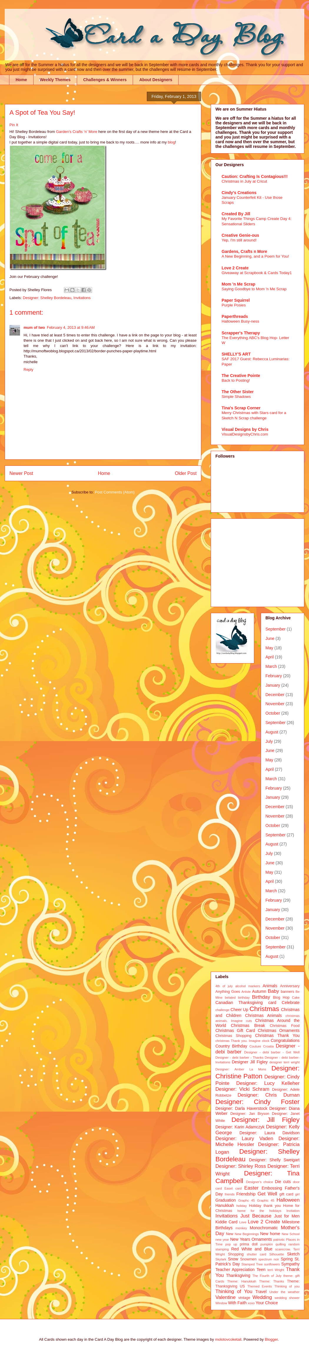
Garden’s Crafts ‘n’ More (76, 131)
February (273, 675)
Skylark (220, 1259)
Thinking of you (287, 1286)
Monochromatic (264, 1227)
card (272, 1002)
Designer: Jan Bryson (249, 1114)
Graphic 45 (265, 1200)
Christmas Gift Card (235, 1030)
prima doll (249, 1244)
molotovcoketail (228, 1339)
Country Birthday (231, 1046)
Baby (273, 991)
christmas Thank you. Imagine (237, 1041)
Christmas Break (248, 1025)
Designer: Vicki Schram (242, 1089)
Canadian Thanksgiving (239, 1002)
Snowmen (248, 1259)
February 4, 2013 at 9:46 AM (71, 327)
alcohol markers (247, 986)
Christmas (264, 1009)
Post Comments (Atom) (114, 492)
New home (270, 1233)
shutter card (256, 1254)
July (269, 741)
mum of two (34, 327)
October (272, 713)
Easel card (233, 1188)
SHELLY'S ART (236, 354)
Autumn (259, 991)
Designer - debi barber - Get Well (272, 1052)
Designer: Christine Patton (257, 1072)
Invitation (293, 1210)
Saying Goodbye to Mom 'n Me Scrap (254, 289)
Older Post (186, 473)
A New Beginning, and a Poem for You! (255, 256)
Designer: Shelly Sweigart (274, 1159)
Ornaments (262, 1239)
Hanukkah (224, 1205)
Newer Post (21, 473)
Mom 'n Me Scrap (238, 284)
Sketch (293, 1254)
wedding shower (287, 1298)
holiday (241, 1205)
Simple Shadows (236, 396)
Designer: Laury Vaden (244, 1138)
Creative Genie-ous (240, 235)
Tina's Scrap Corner (241, 408)
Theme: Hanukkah (241, 1281)
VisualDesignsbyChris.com (245, 434)
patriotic (279, 1239)
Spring (287, 1259)
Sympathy (290, 1264)
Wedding (262, 1297)
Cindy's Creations (239, 192)
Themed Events (259, 1286)
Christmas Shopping (233, 1036)
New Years (240, 1239)
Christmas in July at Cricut (244, 181)
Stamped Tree (252, 1264)
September (275, 629)
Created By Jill (236, 213)
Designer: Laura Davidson (270, 1132)
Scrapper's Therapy (241, 333)
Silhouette (276, 1254)
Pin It (13, 125)
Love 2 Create (235, 268)
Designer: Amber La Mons (240, 1069)
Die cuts (283, 1181)
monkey (241, 1228)
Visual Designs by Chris (245, 429)
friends (230, 1194)
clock (266, 1041)
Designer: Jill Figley (265, 1119)
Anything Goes (227, 992)
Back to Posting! (236, 380)
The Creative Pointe (241, 375)
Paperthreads (235, 316)
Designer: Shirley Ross (240, 1166)
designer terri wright (284, 1062)
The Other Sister (238, 391)
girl (297, 1194)
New (229, 1234)
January (272, 685)
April (269, 657)
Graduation (225, 1200)
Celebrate (291, 1002)
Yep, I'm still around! (239, 240)
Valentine (225, 1297)
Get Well (267, 1194)
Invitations (82, 298)
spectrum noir (268, 1259)
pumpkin (266, 1244)
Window (221, 1303)
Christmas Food (285, 1026)
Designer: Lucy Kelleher (268, 1083)
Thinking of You (233, 1291)
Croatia (268, 1046)
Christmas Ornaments (279, 1030)
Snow (233, 1259)
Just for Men (287, 1216)
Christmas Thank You (277, 1035)
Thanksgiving (238, 1275)
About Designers (155, 79)
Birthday (261, 997)
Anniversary (290, 986)
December (275, 694)
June (269, 638)
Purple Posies (234, 305)
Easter (251, 1188)
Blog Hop (281, 997)
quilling (280, 1244)
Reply (28, 369)
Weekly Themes (55, 79)
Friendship (245, 1194)
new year (222, 1239)
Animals (270, 985)
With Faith (237, 1302)
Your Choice (267, 1302)
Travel (261, 1291)
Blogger (271, 1339)
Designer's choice (259, 1182)
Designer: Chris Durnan (268, 1095)
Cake (296, 997)
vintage (244, 1298)
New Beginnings (247, 1234)
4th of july (224, 986)
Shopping (235, 1254)
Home (21, 79)
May (269, 648)
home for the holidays (259, 1210)
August (271, 732)
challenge (222, 1010)
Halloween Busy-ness (240, 321)
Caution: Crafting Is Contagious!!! (255, 176)
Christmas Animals (263, 1015)
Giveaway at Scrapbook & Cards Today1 (257, 273)
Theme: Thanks (271, 1281)
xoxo (251, 1303)
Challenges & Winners (105, 79)
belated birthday (237, 997)
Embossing (272, 1188)
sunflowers (272, 1264)
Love (242, 1222)
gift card (286, 1194)
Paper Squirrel (236, 300)
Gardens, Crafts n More (244, 251)
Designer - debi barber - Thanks (239, 1057)
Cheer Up (239, 1009)
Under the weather (284, 1292)
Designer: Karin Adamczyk (240, 1127)
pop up (231, 1244)
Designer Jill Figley (250, 1062)
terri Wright (276, 1270)
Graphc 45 (246, 1200)
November (275, 703)
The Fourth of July (266, 1275)
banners (287, 992)
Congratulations (285, 1040)
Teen (261, 1269)
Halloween (288, 1200)
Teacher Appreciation (235, 1269)
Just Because (255, 1216)
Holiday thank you (265, 1206)
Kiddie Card (226, 1222)
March (271, 666)
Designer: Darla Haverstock (241, 1108)
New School (291, 1234)
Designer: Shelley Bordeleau (47, 298)
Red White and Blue (252, 1249)
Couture (255, 1046)
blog (171, 142)
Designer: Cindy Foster (257, 1101)
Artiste (246, 991)
